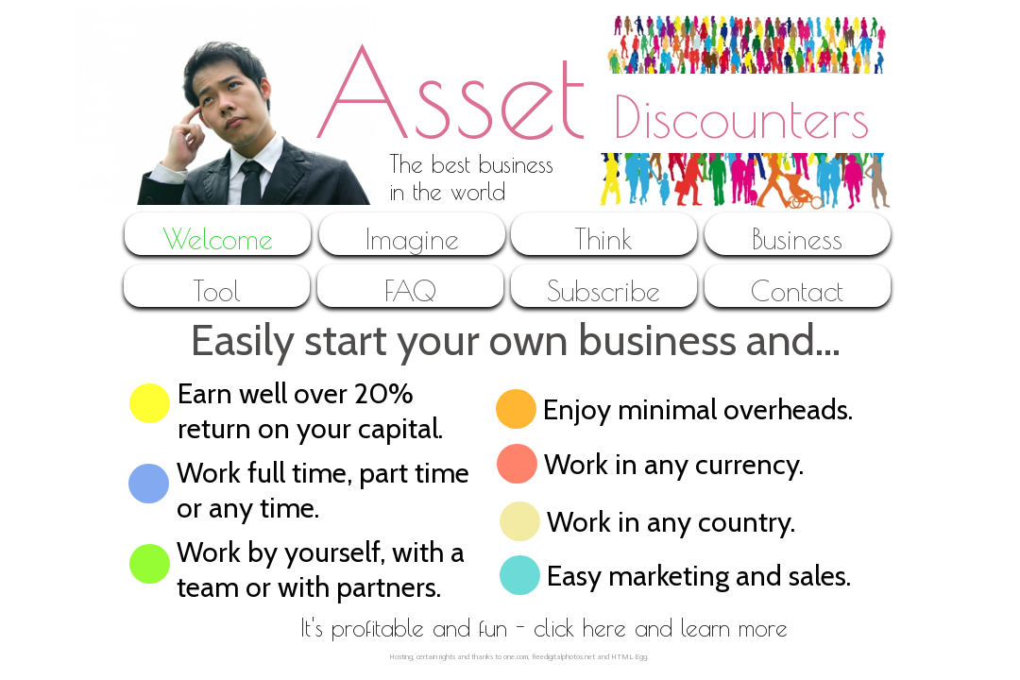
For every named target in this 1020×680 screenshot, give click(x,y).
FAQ (410, 290)
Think (603, 238)
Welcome (217, 238)
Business (797, 238)
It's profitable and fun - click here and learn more (544, 627)
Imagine (412, 238)
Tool (217, 290)
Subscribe (603, 290)
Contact (797, 290)
